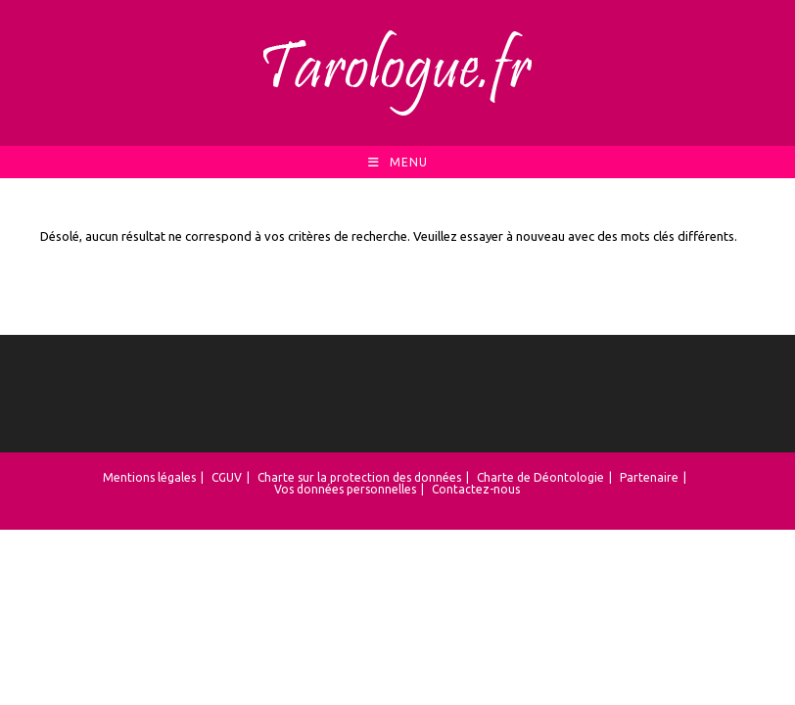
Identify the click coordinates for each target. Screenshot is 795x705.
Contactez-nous (476, 489)
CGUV (226, 477)
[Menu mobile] (398, 162)
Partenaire (649, 477)
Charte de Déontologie (540, 477)
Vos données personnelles (345, 489)
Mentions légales (149, 477)
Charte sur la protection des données (359, 477)
